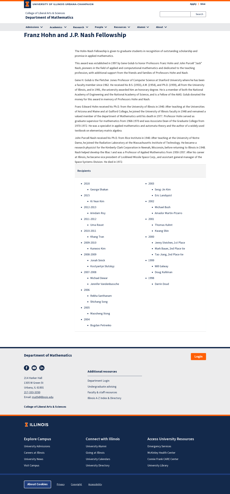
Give (202, 4)
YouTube (34, 367)
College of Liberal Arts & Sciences (45, 13)
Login (198, 356)
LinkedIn (41, 367)
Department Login (98, 381)
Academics (56, 27)
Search (199, 14)
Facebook (26, 367)
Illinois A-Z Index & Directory (104, 398)
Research (78, 27)
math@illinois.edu (42, 397)
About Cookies (37, 484)
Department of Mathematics (49, 17)
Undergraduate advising (102, 387)
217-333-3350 (32, 392)
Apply (193, 4)
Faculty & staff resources (102, 392)
